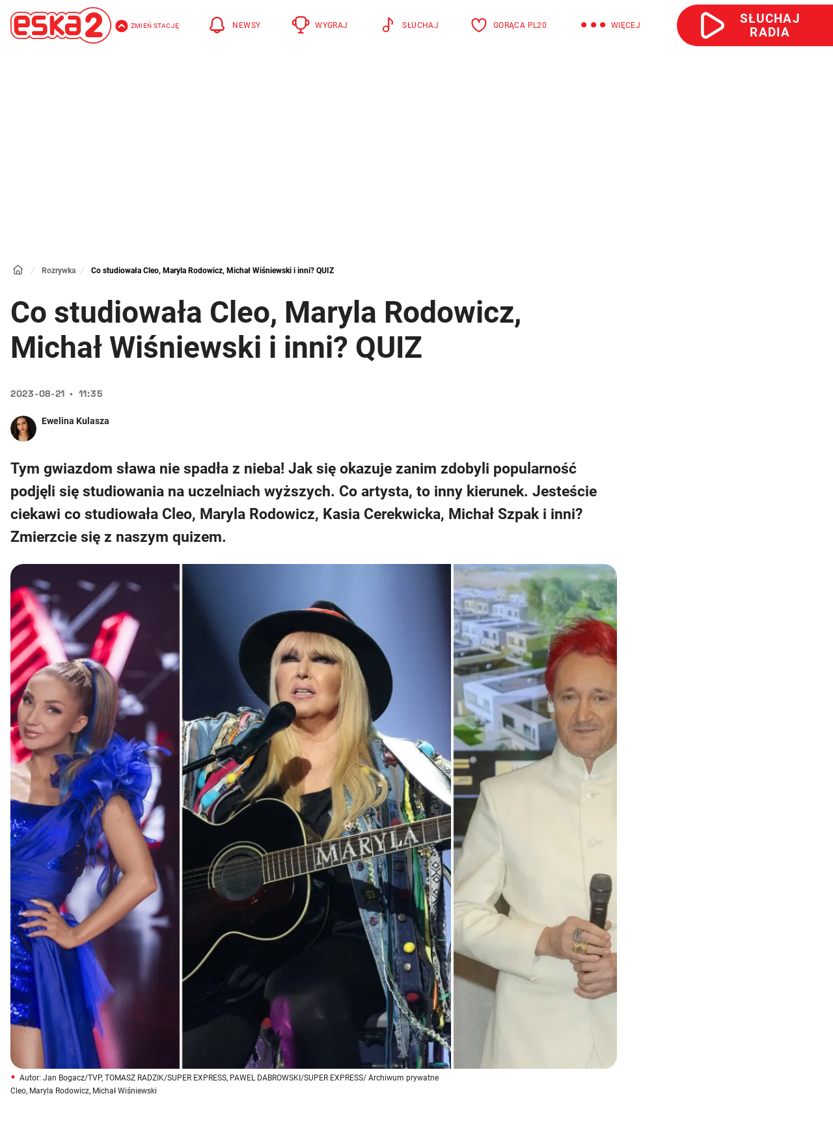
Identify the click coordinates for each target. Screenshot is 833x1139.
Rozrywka (58, 270)
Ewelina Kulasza (75, 421)
